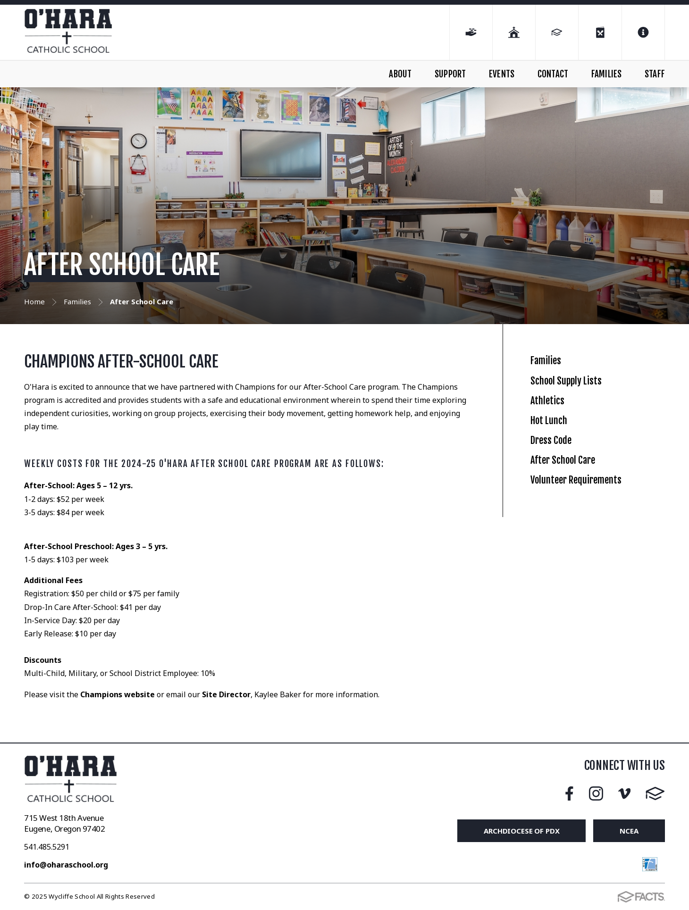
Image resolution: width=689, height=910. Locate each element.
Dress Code (559, 496)
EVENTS (501, 74)
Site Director (225, 694)
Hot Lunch (556, 464)
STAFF (655, 74)
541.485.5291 (46, 847)
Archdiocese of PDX (521, 830)
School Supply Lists (579, 399)
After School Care (575, 528)
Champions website (117, 694)
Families (551, 367)
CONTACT (553, 74)
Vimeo (624, 793)
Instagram (596, 793)
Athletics (553, 431)
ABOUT (400, 74)
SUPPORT (450, 74)
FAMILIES (606, 74)
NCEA (629, 830)
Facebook (569, 793)
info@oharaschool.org (66, 865)
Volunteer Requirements (594, 561)
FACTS (655, 793)
